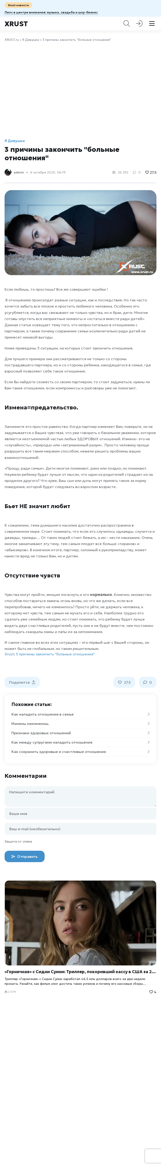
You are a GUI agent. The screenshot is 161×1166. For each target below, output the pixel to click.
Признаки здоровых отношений (80, 733)
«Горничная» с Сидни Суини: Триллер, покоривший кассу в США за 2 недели (80, 971)
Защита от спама (18, 841)
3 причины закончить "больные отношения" (55, 654)
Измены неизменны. (80, 723)
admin (19, 172)
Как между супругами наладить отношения (80, 742)
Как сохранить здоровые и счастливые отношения (80, 751)
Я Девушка (30, 40)
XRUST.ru (12, 40)
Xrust (16, 24)
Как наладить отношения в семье (80, 714)
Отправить (24, 856)
